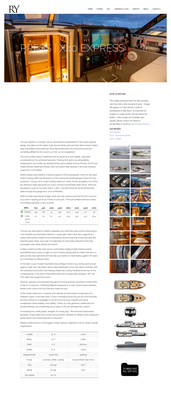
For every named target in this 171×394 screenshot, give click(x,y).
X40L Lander (115, 139)
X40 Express (115, 132)
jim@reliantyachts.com (139, 124)
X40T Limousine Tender (120, 135)
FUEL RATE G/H (27, 219)
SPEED (27, 212)
